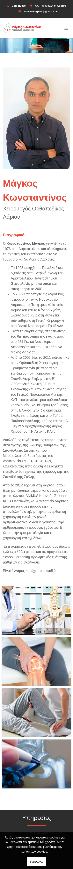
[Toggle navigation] (66, 28)
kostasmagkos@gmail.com (41, 11)
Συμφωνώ (36, 861)
